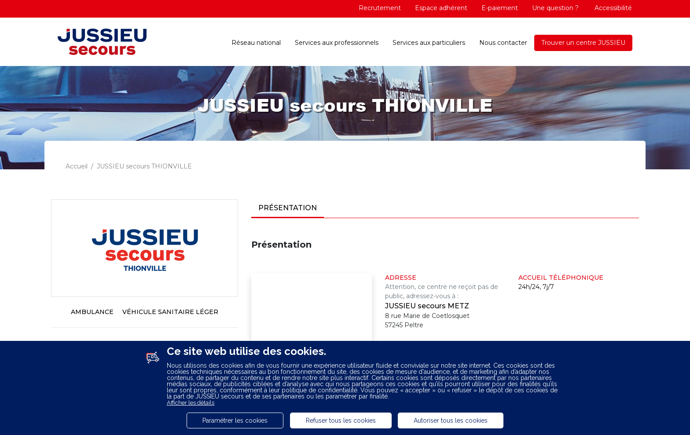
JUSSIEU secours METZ (427, 306)
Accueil (77, 166)
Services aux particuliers (429, 43)
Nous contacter (503, 43)
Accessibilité (612, 8)
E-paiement (499, 8)
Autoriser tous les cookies (451, 420)
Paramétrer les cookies (235, 420)
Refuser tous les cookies (341, 420)
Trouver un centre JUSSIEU (583, 43)
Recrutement (380, 8)
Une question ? (555, 8)
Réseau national (256, 43)
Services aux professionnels (336, 43)
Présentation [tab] (287, 208)
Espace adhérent (441, 8)
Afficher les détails (190, 403)
